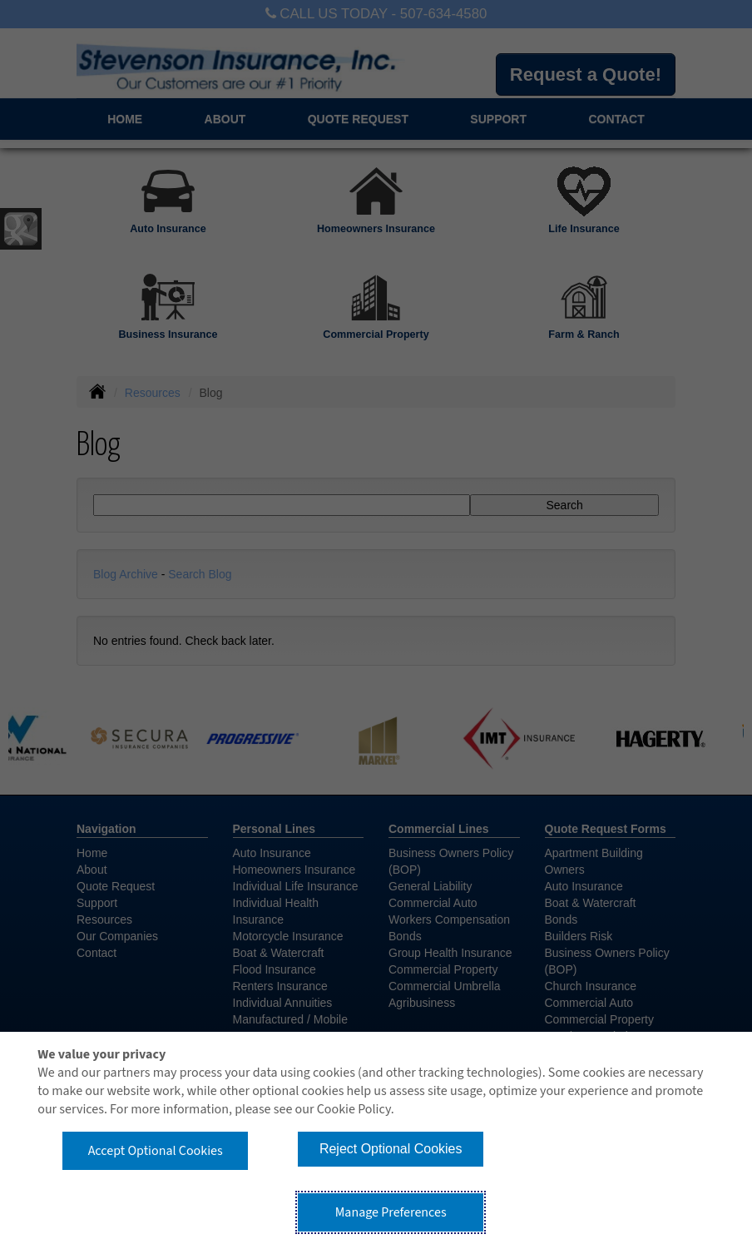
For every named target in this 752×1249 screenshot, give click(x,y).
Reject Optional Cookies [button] (391, 1149)
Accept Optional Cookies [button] (155, 1151)
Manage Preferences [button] (391, 1212)
